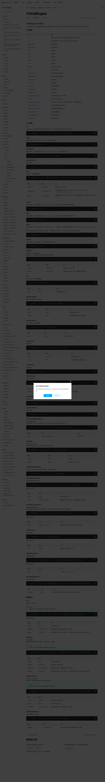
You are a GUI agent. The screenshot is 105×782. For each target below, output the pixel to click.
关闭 (70, 381)
